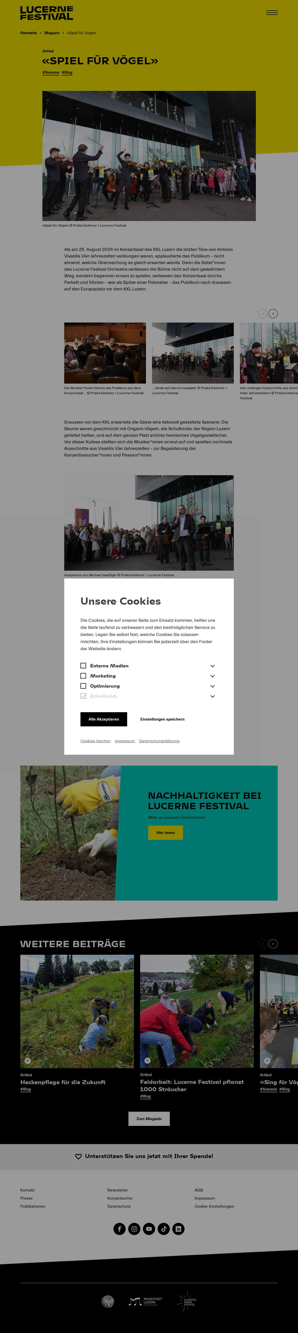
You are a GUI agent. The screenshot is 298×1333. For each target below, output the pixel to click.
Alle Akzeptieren (104, 719)
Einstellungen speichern (162, 719)
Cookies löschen (95, 741)
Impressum (125, 741)
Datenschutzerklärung (159, 741)
